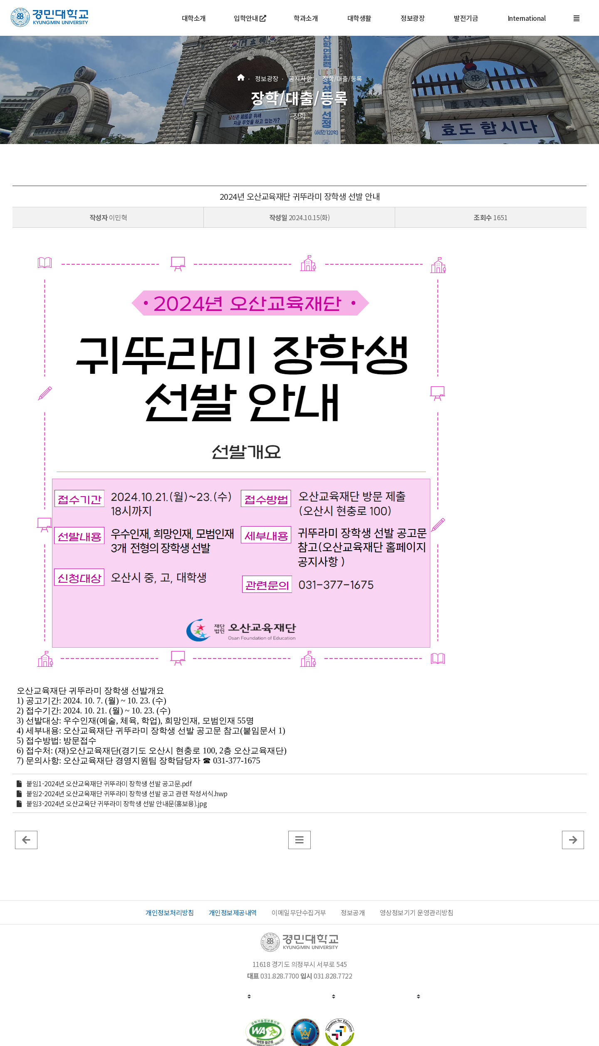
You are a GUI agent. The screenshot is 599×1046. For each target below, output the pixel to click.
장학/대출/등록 (342, 78)
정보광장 (413, 18)
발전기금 (466, 18)
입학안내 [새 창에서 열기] (250, 18)
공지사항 (300, 78)
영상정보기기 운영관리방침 (417, 912)
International (526, 18)
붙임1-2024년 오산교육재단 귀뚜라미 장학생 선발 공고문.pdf (108, 783)
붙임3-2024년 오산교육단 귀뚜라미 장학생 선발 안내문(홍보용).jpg (116, 803)
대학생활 (359, 18)
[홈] (241, 76)
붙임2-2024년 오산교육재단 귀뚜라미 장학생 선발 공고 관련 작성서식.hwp (127, 793)
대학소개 (194, 18)
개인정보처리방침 (170, 912)
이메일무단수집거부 (299, 912)
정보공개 (353, 912)
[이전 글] (26, 839)
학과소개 (306, 18)
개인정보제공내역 (233, 912)
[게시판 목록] (299, 839)
